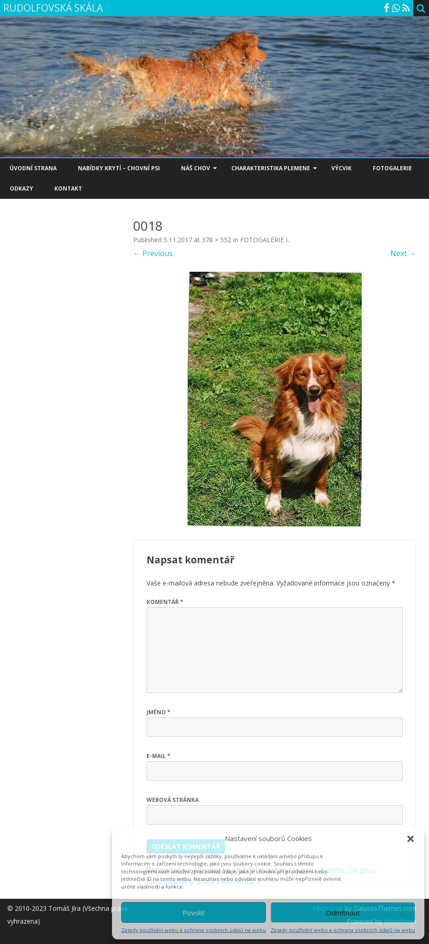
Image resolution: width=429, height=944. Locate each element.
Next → (403, 253)
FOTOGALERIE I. (264, 239)
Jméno (158, 712)
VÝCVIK (341, 168)
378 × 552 (216, 239)
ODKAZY (21, 188)
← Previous (153, 253)
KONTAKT (68, 188)
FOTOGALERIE (392, 168)
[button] (410, 838)
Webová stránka (173, 800)
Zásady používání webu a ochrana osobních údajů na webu (193, 929)
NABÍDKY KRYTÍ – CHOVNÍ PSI (119, 168)
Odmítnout (343, 912)
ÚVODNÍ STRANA (33, 168)
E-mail (158, 756)
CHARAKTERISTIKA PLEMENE (270, 168)
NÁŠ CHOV (195, 168)
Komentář (165, 602)
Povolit (193, 912)
